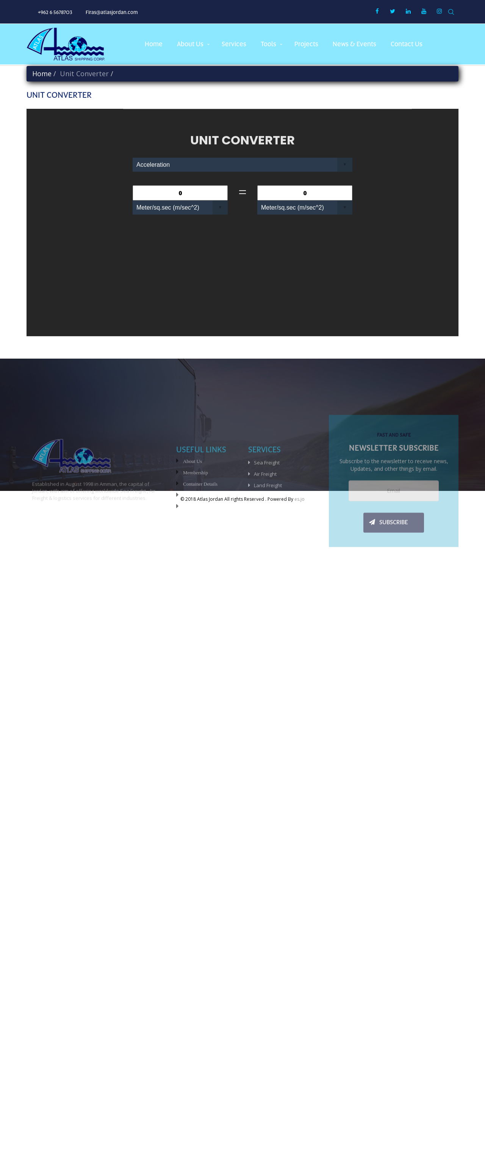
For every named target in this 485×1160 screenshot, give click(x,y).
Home (154, 44)
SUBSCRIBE (388, 562)
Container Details (200, 515)
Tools (268, 44)
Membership (195, 503)
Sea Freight (267, 493)
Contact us (406, 44)
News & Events (354, 44)
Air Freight (265, 505)
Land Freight (268, 516)
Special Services (272, 539)
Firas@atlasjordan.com (112, 12)
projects (306, 44)
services (234, 44)
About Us (192, 492)
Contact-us (193, 537)
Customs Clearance (276, 527)
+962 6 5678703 (55, 12)
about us (190, 44)
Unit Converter (198, 526)
